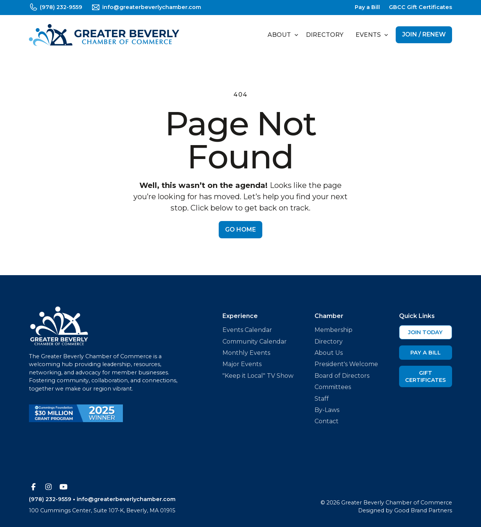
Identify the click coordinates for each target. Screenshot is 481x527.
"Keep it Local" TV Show (257, 375)
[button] (281, 35)
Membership (333, 329)
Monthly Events (246, 352)
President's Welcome (346, 364)
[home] (104, 35)
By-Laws (327, 409)
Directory (324, 34)
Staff (322, 398)
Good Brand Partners (423, 510)
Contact (327, 421)
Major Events (242, 364)
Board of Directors (342, 375)
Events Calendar (247, 329)
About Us (329, 352)
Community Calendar (254, 341)
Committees (333, 387)
